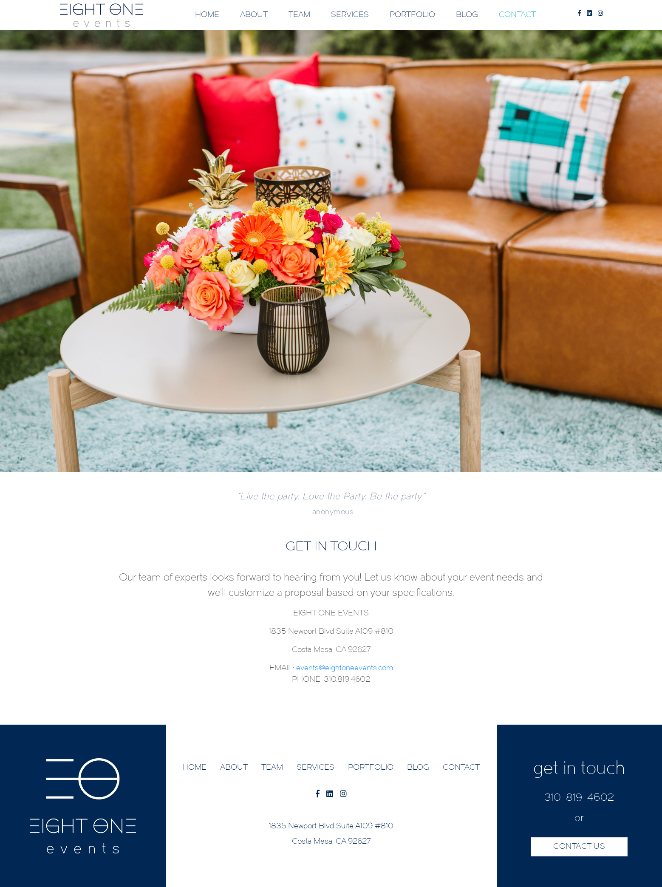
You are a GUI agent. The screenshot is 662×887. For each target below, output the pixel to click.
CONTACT (517, 15)
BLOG (467, 15)
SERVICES (350, 15)
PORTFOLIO (412, 15)
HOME (207, 15)
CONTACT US (579, 847)
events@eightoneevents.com (344, 668)
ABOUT (254, 15)
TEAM (299, 15)
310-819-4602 (579, 798)
